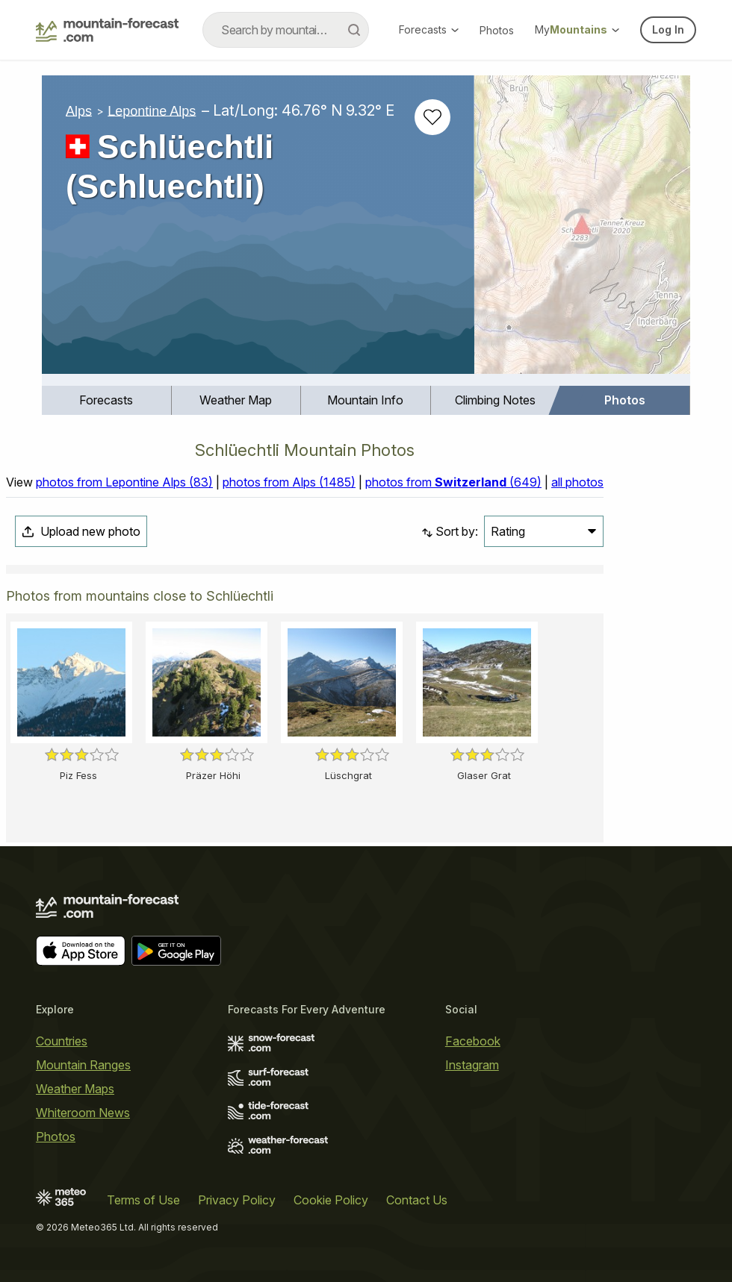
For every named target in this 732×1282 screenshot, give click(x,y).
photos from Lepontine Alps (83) (124, 482)
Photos (497, 30)
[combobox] (285, 30)
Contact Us (416, 1199)
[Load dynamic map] (582, 230)
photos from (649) (453, 482)
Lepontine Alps (152, 110)
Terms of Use (143, 1199)
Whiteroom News (83, 1112)
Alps (79, 110)
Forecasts (429, 29)
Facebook (472, 1041)
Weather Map (235, 400)
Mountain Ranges (83, 1064)
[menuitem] (107, 400)
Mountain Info (365, 400)
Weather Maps (75, 1088)
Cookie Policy (331, 1199)
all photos (577, 482)
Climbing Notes (495, 400)
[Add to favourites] (432, 117)
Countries (61, 1041)
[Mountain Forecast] (107, 30)
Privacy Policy (237, 1199)
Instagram (472, 1064)
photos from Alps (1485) (289, 482)
